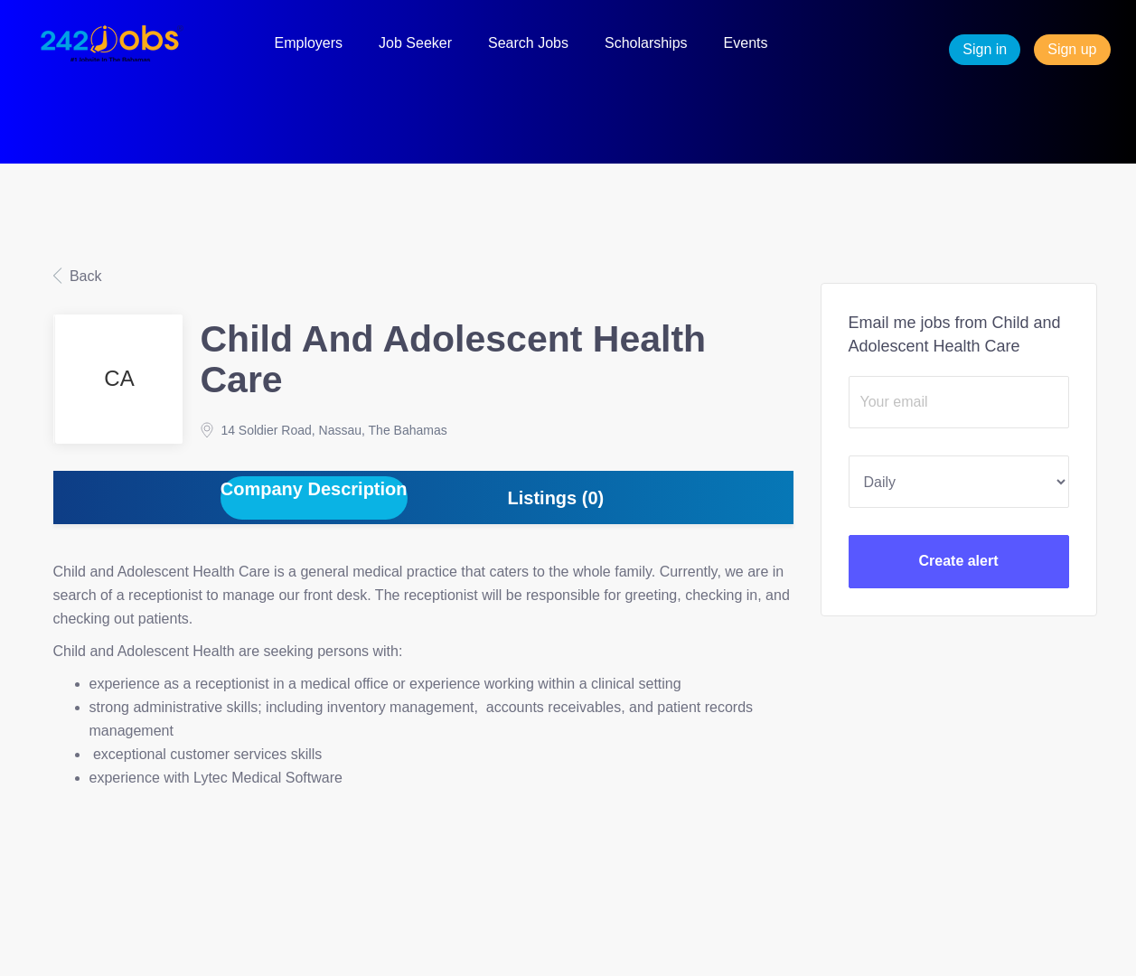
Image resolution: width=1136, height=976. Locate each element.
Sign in (984, 49)
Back (84, 276)
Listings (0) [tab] (556, 498)
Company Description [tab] (314, 489)
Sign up (1071, 49)
